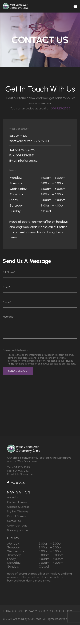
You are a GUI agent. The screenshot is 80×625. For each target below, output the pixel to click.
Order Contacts (17, 525)
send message (17, 371)
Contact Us (14, 521)
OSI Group (34, 618)
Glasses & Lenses (18, 506)
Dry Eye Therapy (17, 511)
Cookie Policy (61, 611)
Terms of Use (13, 611)
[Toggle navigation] (75, 6)
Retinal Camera (17, 516)
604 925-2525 (60, 108)
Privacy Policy (36, 611)
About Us (13, 497)
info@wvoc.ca (28, 161)
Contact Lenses (17, 502)
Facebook (16, 482)
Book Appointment (19, 530)
